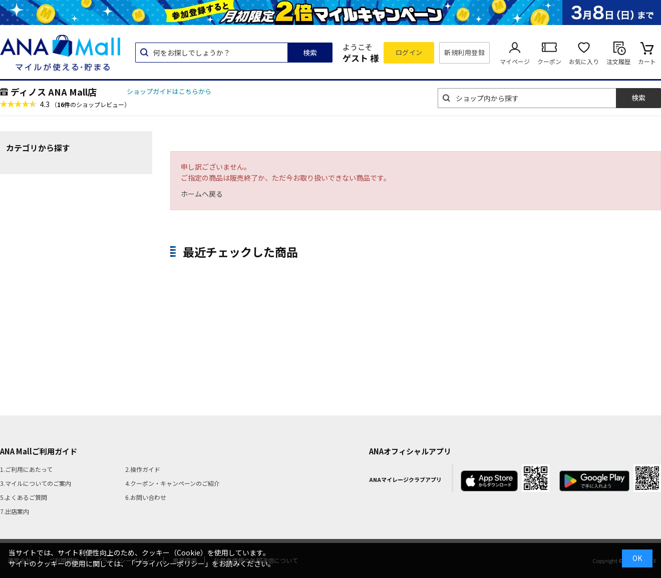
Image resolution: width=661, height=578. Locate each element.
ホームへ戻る (202, 194)
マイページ (515, 61)
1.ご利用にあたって (26, 469)
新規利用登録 (464, 52)
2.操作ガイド (142, 469)
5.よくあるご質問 (23, 497)
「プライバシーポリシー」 (170, 563)
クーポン (549, 61)
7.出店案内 (14, 511)
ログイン (409, 52)
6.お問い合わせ (145, 497)
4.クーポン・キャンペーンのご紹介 (172, 483)
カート (647, 61)
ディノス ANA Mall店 (54, 91)
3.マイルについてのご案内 (35, 483)
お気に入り (584, 61)
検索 (310, 53)
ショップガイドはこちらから (169, 91)
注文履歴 (618, 61)
